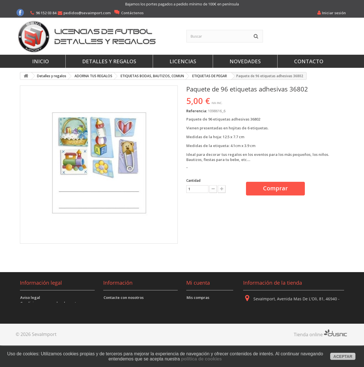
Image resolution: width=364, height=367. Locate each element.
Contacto (308, 61)
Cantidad (193, 180)
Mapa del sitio (116, 320)
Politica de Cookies (37, 314)
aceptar (342, 356)
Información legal (41, 282)
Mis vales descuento (205, 303)
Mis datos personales (206, 314)
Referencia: (196, 110)
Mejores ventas (117, 314)
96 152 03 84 (46, 12)
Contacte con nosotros (124, 297)
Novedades (245, 61)
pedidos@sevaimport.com (87, 12)
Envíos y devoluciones (39, 326)
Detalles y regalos (109, 61)
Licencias (182, 61)
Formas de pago (34, 320)
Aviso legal (30, 297)
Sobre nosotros (117, 303)
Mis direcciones (201, 308)
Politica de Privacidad (40, 308)
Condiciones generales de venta (49, 303)
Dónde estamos (117, 308)
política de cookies (201, 358)
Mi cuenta (198, 282)
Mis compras (198, 297)
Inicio (40, 61)
